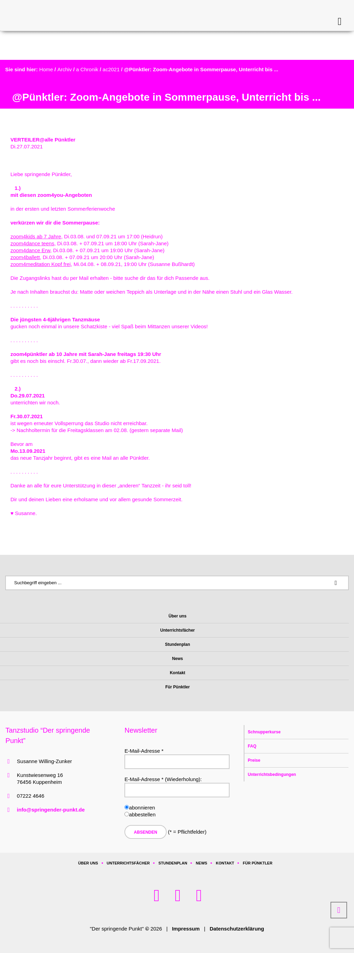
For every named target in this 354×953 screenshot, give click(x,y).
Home (46, 69)
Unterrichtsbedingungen (272, 774)
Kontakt (225, 863)
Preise (254, 760)
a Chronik (87, 69)
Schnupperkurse (264, 732)
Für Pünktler (257, 863)
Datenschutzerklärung (236, 929)
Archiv (64, 69)
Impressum (185, 929)
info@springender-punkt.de (51, 810)
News (201, 863)
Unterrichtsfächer (128, 863)
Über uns (88, 863)
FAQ (252, 746)
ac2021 (111, 69)
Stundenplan (172, 863)
